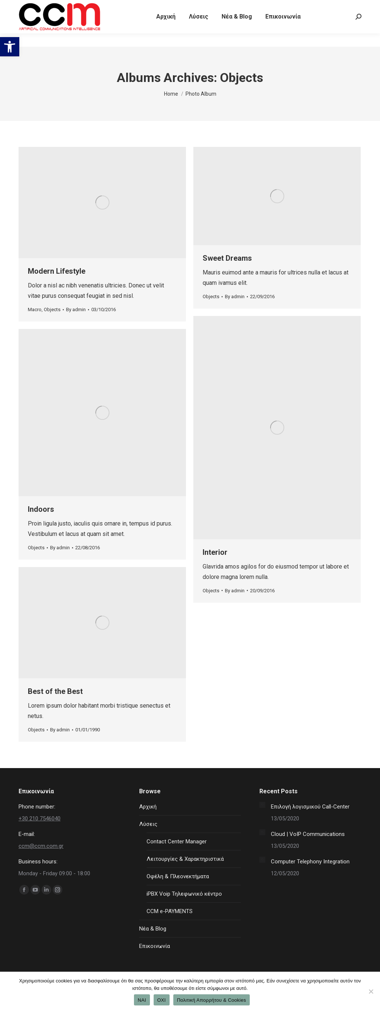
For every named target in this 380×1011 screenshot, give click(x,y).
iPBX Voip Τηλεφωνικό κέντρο (184, 893)
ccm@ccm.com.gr (41, 846)
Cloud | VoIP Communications (308, 834)
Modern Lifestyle (56, 271)
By (76, 309)
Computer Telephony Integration (310, 861)
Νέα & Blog (152, 928)
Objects (52, 309)
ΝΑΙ (142, 1000)
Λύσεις (148, 824)
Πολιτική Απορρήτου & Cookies (211, 1000)
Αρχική (148, 806)
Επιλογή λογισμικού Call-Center (310, 806)
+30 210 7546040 (41, 6)
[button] (9, 46)
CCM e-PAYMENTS (170, 911)
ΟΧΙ (161, 1000)
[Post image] (262, 805)
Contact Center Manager (177, 841)
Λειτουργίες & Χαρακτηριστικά (185, 859)
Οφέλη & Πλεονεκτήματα (178, 876)
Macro (35, 309)
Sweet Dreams (227, 258)
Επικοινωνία (154, 946)
